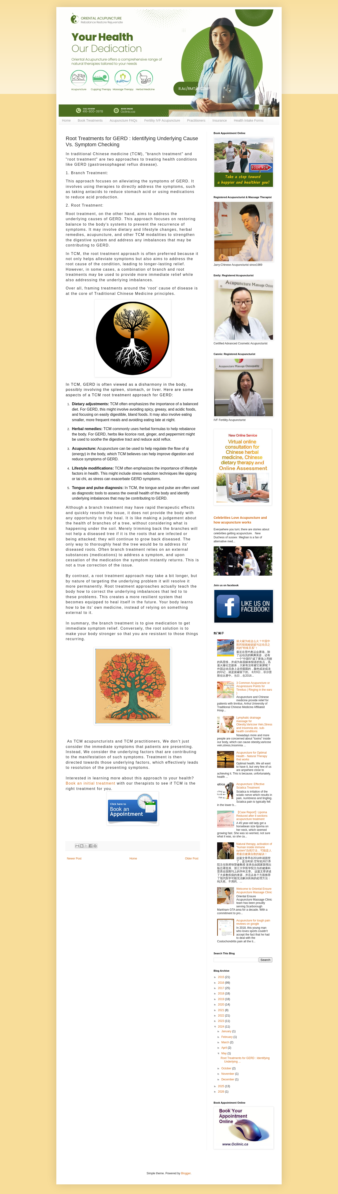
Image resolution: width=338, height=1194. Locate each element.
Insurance (219, 120)
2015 (221, 977)
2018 (221, 993)
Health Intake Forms (249, 120)
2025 (221, 1086)
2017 (221, 988)
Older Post (191, 858)
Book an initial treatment (90, 783)
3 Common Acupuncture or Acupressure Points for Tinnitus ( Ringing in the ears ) (254, 688)
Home (66, 120)
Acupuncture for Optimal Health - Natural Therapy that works (251, 756)
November (228, 1073)
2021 (221, 1010)
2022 (221, 1015)
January (226, 1031)
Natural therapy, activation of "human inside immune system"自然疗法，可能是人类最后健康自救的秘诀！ (254, 849)
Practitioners (196, 120)
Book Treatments (90, 120)
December (228, 1079)
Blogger (186, 1173)
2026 (221, 1091)
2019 (221, 999)
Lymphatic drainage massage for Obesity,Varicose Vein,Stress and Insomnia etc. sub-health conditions (254, 724)
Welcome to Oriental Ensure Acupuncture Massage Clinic (254, 890)
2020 (221, 1004)
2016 (221, 982)
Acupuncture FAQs (123, 120)
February (227, 1037)
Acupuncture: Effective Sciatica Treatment (250, 785)
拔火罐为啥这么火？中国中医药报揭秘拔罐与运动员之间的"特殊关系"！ (253, 644)
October (226, 1068)
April (224, 1047)
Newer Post (74, 858)
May (224, 1053)
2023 (221, 1021)
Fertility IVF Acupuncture (162, 120)
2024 (221, 1026)
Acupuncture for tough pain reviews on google (253, 922)
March (225, 1042)
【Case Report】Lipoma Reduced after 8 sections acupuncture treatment (252, 816)
